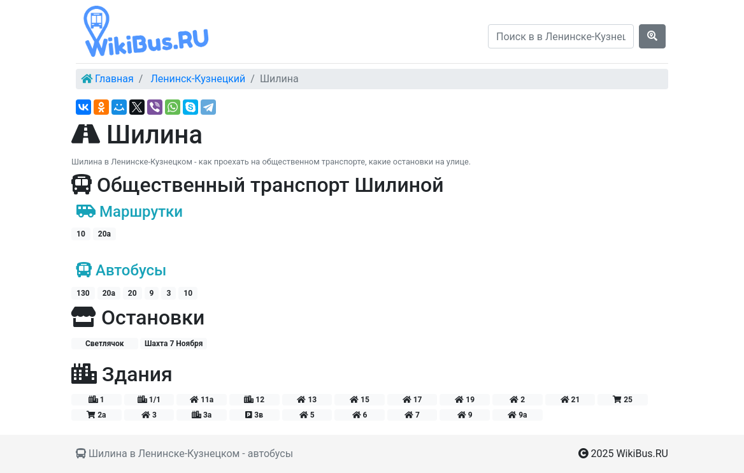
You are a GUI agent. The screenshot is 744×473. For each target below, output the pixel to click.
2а (96, 415)
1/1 (149, 399)
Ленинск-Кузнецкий (197, 79)
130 (83, 293)
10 (80, 233)
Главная (114, 79)
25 (623, 399)
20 (132, 293)
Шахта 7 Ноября (174, 343)
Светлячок (104, 343)
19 (465, 399)
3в (254, 415)
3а (201, 415)
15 (359, 399)
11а (201, 399)
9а (517, 415)
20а (104, 233)
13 (307, 399)
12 (254, 399)
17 (412, 399)
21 (570, 399)
